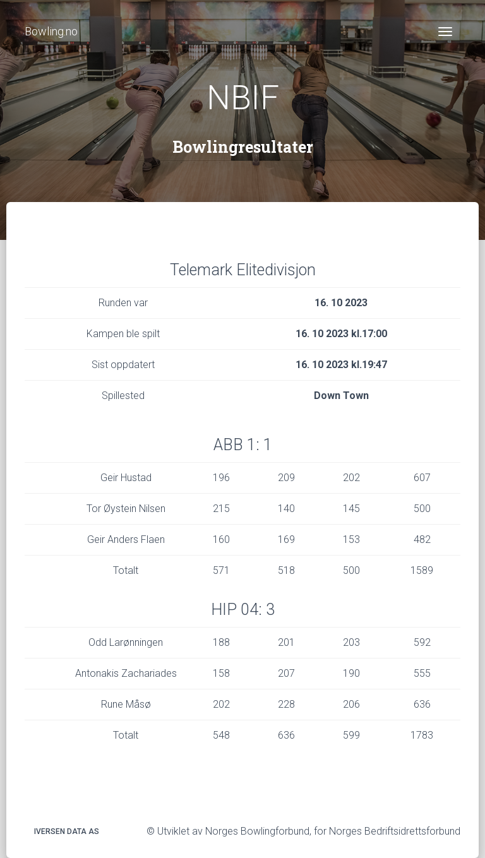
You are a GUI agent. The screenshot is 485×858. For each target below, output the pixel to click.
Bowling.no (51, 31)
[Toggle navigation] (445, 31)
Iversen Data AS (66, 831)
